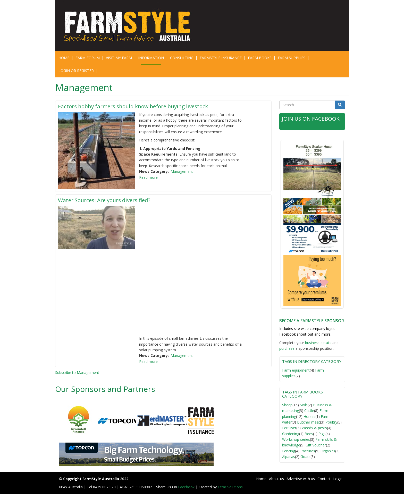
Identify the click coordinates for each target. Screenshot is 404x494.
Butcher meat (308, 422)
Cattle (309, 410)
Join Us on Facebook (311, 118)
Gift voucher (316, 445)
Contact (324, 478)
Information (151, 57)
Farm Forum (87, 57)
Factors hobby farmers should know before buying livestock (134, 106)
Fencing (288, 450)
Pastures (307, 450)
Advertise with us (301, 478)
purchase (286, 348)
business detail (317, 342)
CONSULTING (181, 57)
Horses (309, 416)
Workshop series (296, 439)
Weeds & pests (314, 427)
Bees (309, 433)
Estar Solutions (230, 486)
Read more (148, 177)
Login (337, 478)
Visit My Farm (119, 57)
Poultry (331, 422)
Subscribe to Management (77, 372)
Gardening (290, 433)
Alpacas (288, 456)
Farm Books (260, 57)
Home (63, 57)
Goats (305, 456)
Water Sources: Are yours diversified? (105, 200)
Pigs (321, 433)
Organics (328, 450)
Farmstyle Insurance (221, 57)
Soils (304, 404)
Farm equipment (296, 370)
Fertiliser (289, 427)
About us (276, 478)
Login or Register (76, 70)
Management (182, 171)
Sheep (287, 404)
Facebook (187, 486)
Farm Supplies (291, 57)
